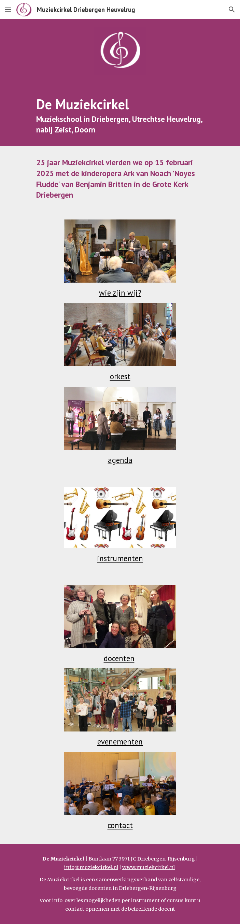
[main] (120, 115)
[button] (8, 9)
